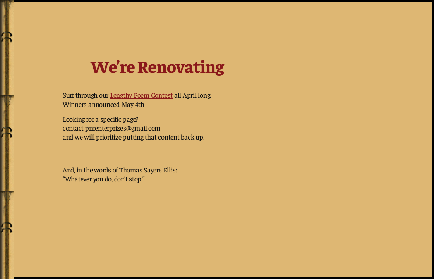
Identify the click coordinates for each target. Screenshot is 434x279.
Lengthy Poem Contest (141, 94)
